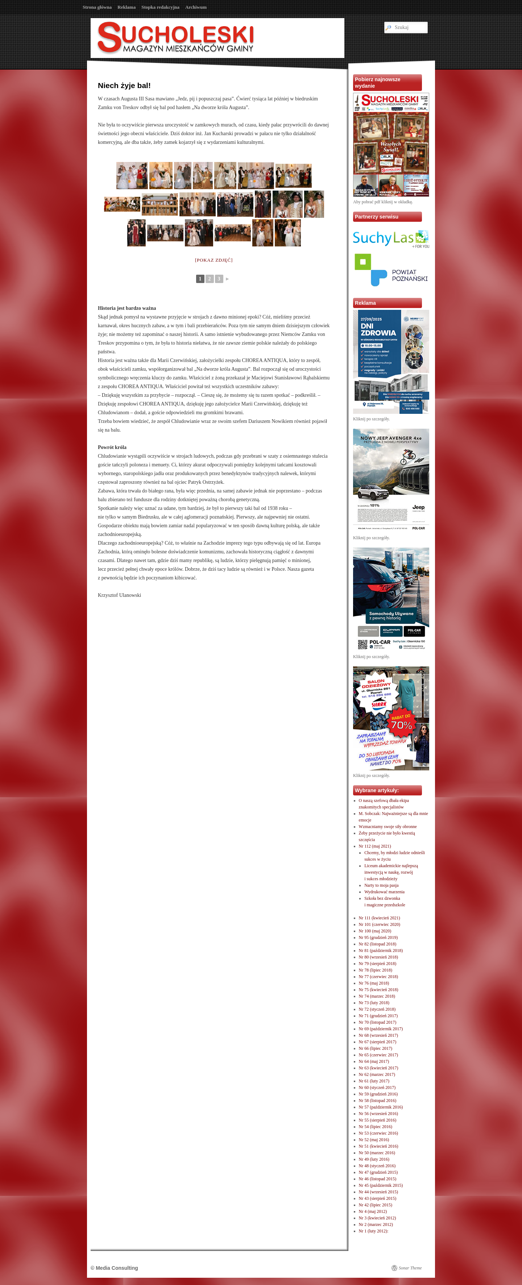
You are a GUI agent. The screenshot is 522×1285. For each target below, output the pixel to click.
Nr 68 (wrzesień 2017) (378, 1035)
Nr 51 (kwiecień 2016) (378, 1146)
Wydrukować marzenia (384, 891)
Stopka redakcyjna (160, 7)
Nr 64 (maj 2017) (374, 1061)
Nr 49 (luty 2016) (374, 1159)
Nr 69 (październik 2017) (381, 1028)
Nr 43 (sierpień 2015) (378, 1198)
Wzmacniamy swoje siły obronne (388, 826)
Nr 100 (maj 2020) (375, 930)
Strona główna (97, 7)
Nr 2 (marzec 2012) (376, 1224)
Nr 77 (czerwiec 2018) (378, 976)
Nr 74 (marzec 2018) (377, 996)
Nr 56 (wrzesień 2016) (378, 1113)
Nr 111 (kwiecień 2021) (379, 917)
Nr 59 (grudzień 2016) (378, 1094)
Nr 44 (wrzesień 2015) (378, 1191)
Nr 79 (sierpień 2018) (378, 963)
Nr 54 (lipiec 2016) (375, 1126)
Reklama (126, 7)
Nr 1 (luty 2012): (374, 1231)
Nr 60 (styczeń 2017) (377, 1087)
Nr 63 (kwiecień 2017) (378, 1067)
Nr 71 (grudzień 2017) (378, 1015)
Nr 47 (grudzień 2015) (378, 1172)
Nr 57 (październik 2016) (381, 1107)
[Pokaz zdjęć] (214, 260)
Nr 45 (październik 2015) (381, 1185)
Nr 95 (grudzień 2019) (378, 937)
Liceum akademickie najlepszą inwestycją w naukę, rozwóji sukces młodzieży (391, 872)
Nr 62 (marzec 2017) (377, 1074)
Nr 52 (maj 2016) (374, 1139)
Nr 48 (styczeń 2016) (377, 1165)
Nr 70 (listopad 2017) (378, 1022)
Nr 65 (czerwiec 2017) (378, 1054)
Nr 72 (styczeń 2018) (377, 1009)
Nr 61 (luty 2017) (374, 1081)
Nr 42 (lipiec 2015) (375, 1204)
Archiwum (196, 7)
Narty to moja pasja (381, 885)
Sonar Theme (410, 1268)
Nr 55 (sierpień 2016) (378, 1120)
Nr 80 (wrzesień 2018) (378, 957)
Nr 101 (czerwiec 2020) (379, 924)
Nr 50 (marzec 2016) (377, 1152)
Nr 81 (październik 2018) (381, 950)
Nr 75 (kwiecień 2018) (378, 989)
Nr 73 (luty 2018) (374, 1002)
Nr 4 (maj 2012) (373, 1211)
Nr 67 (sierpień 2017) (378, 1041)
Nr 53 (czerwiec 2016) (378, 1133)
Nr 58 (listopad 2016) (378, 1100)
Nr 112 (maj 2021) (375, 846)
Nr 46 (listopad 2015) (378, 1178)
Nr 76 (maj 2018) (374, 983)
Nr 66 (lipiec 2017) (375, 1048)
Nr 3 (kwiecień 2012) (377, 1217)
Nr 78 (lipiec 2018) (375, 970)
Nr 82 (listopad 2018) (378, 944)
